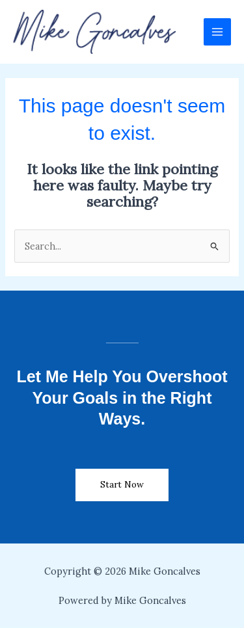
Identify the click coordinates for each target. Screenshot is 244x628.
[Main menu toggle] (217, 32)
